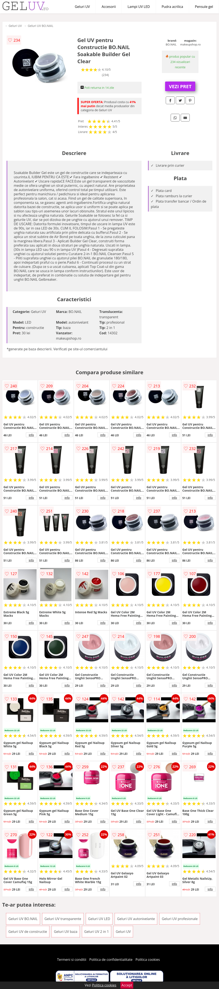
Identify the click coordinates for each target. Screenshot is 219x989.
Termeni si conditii (71, 959)
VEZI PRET (180, 86)
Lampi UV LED (138, 6)
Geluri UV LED (99, 918)
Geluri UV (82, 6)
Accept (126, 985)
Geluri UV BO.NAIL (40, 26)
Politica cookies (148, 959)
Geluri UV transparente (62, 918)
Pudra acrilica (172, 6)
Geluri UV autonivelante (136, 918)
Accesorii (109, 6)
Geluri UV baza (65, 931)
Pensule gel (204, 6)
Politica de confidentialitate (111, 959)
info (31, 435)
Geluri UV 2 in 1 (96, 931)
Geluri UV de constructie (27, 931)
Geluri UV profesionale (180, 918)
